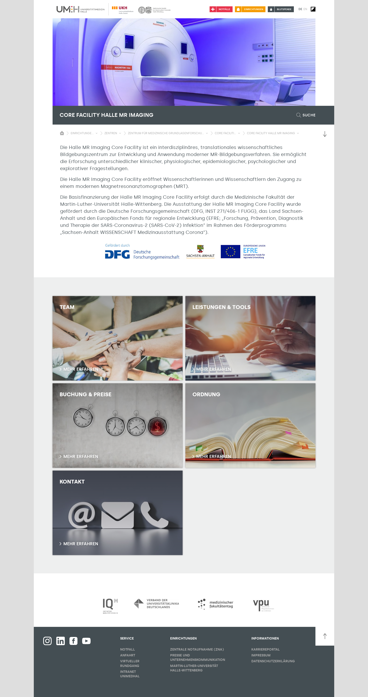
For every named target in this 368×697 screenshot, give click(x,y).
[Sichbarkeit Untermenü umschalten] (97, 133)
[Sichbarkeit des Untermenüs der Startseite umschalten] (62, 133)
